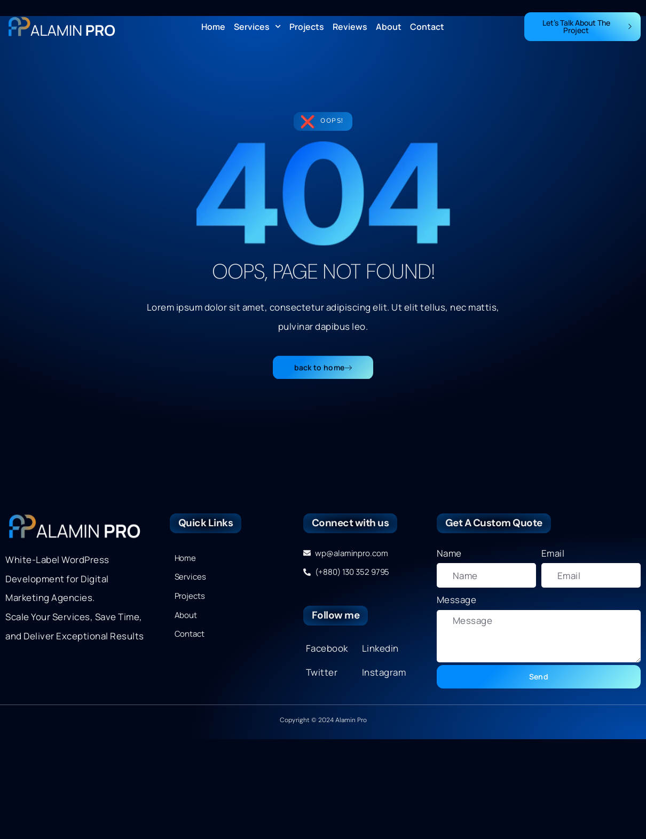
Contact (427, 27)
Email (553, 553)
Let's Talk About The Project (587, 26)
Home (213, 27)
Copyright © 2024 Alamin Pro (323, 720)
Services (257, 26)
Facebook (327, 648)
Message (457, 599)
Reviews (350, 27)
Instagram (384, 672)
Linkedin (380, 648)
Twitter (322, 672)
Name (449, 553)
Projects (306, 27)
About (388, 27)
